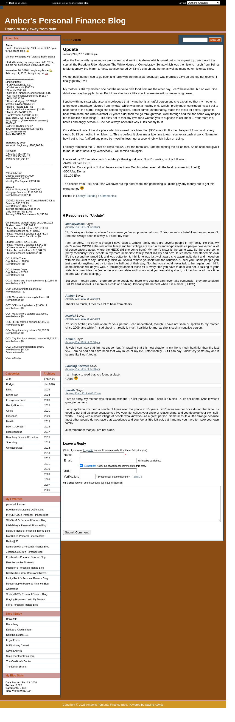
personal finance (15, 504)
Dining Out (12, 394)
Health (10, 421)
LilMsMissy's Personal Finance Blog (26, 525)
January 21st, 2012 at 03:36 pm (82, 298)
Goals (9, 410)
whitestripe (12, 588)
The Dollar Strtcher (16, 666)
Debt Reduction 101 (17, 634)
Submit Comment (77, 539)
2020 (47, 416)
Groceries (11, 416)
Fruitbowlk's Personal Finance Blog (25, 557)
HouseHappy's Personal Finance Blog (27, 583)
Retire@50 (12, 541)
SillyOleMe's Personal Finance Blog (26, 520)
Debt (8, 389)
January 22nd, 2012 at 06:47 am (83, 393)
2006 (47, 490)
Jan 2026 (49, 384)
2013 (47, 453)
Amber (70, 295)
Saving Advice (14, 650)
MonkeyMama (75, 224)
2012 (47, 458)
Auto (8, 379)
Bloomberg (12, 624)
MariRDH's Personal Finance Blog (25, 536)
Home (66, 39)
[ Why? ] (137, 476)
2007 (47, 484)
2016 (47, 437)
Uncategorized (14, 447)
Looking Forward (77, 366)
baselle (70, 390)
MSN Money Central (17, 645)
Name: (68, 454)
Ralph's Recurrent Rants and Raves (26, 573)
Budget (10, 384)
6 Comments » (107, 196)
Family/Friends (14, 405)
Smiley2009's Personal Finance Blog (26, 594)
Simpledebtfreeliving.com (20, 656)
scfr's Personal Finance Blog (22, 604)
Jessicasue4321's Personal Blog (24, 551)
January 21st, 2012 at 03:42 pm (82, 318)
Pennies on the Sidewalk (20, 562)
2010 (47, 468)
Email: (68, 460)
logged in (88, 450)
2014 (47, 447)
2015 (47, 442)
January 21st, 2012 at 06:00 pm (82, 342)
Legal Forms (13, 640)
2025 (47, 389)
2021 (47, 410)
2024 (47, 394)
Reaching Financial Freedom (22, 437)
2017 (47, 431)
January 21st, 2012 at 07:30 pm (82, 369)
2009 (47, 474)
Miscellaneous (14, 431)
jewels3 (70, 315)
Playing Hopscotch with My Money (25, 599)
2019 (47, 421)
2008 (47, 479)
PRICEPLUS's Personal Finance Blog (27, 514)
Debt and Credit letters (18, 629)
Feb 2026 (49, 379)
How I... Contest (15, 426)
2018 (47, 426)
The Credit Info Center (18, 661)
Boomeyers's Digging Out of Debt (25, 509)
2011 (47, 463)
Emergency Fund (15, 400)
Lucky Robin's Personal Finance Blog (27, 578)
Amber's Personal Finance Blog (106, 704)
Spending (11, 442)
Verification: (71, 476)
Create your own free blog (75, 2)
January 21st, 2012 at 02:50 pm (82, 227)
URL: (67, 471)
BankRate (11, 619)
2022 (47, 405)
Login (56, 2)
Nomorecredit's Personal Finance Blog (27, 546)
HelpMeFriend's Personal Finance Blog (28, 530)
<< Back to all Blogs (16, 2)
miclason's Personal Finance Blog (25, 567)
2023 (47, 400)
